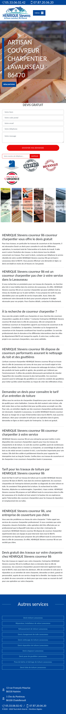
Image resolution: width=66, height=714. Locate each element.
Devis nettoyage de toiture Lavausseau (33, 640)
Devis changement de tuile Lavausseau (33, 634)
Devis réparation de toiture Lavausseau (33, 645)
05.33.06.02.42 (13, 2)
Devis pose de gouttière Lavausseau (33, 656)
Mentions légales (35, 709)
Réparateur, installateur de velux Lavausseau (33, 623)
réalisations (9, 84)
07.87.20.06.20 (42, 2)
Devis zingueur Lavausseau (33, 651)
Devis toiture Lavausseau (33, 618)
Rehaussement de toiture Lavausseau (33, 629)
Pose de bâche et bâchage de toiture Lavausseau (33, 662)
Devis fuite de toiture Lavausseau (33, 667)
